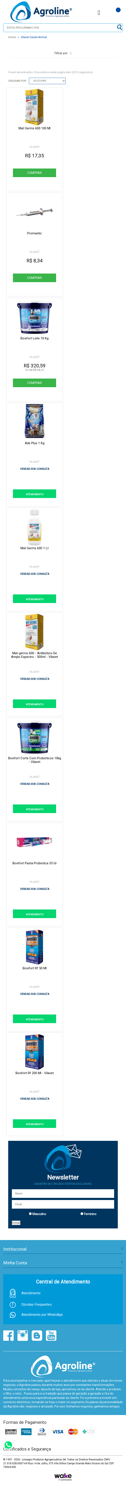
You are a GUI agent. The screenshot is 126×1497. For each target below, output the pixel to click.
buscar (119, 27)
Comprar (34, 173)
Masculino (39, 1214)
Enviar (16, 1223)
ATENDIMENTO (35, 494)
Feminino (90, 1214)
